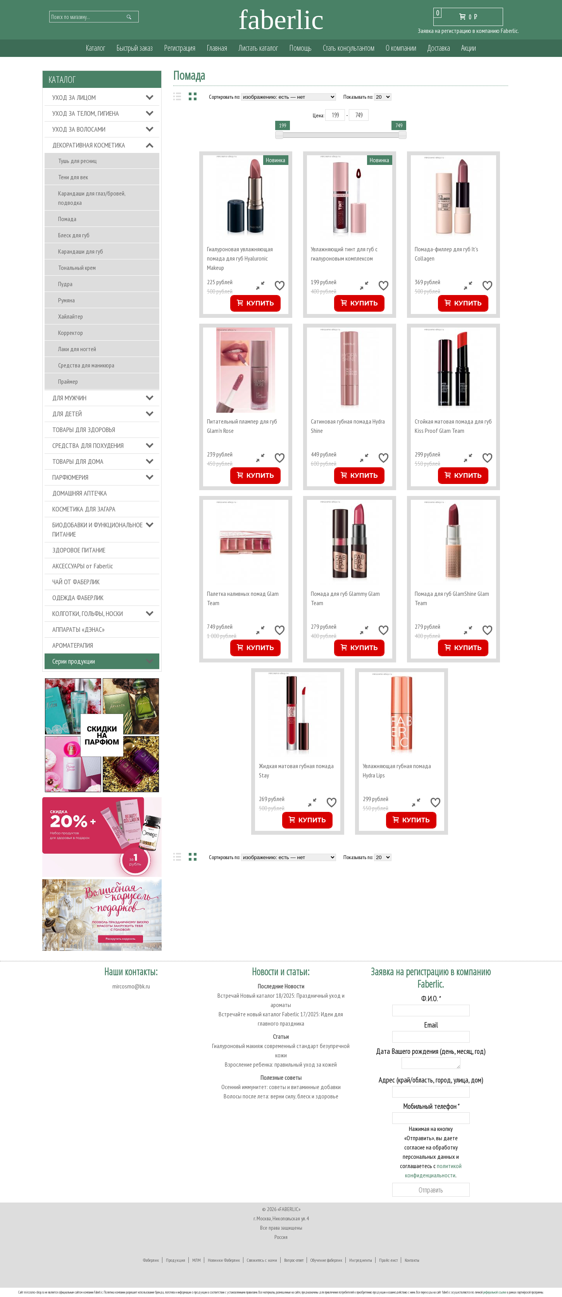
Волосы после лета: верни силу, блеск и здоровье (281, 1096)
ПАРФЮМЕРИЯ (70, 477)
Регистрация (179, 48)
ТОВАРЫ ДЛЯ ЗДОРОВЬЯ (83, 429)
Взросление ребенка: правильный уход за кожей (281, 1064)
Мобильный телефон (431, 1106)
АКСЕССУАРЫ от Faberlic (82, 565)
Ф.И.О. (430, 998)
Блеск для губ (74, 235)
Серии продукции (73, 661)
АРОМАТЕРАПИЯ (72, 645)
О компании (401, 48)
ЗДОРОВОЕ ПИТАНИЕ (78, 550)
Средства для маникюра (86, 365)
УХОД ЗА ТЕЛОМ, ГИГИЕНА (85, 113)
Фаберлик (151, 1260)
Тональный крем (77, 267)
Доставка (439, 48)
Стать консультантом (348, 48)
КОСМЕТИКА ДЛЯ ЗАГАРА (84, 508)
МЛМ (196, 1260)
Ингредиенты (360, 1260)
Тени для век (73, 177)
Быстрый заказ (134, 48)
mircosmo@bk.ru (131, 986)
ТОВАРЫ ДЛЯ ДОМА (77, 461)
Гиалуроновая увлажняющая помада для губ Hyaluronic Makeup (240, 258)
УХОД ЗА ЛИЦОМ (74, 97)
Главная (217, 48)
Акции (468, 48)
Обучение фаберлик (326, 1260)
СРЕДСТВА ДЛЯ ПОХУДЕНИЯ (88, 445)
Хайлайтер (70, 316)
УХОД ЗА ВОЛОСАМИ (78, 129)
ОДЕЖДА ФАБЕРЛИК (77, 597)
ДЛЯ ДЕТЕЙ (67, 413)
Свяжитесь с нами (262, 1260)
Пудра (65, 284)
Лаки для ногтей (77, 349)
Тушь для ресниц (77, 161)
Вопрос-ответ (293, 1260)
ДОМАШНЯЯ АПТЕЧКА (79, 493)
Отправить (431, 1189)
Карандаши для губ (80, 251)
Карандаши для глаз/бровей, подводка (92, 197)
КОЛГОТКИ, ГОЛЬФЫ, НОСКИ (87, 613)
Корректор (70, 332)
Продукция (175, 1260)
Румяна (66, 300)
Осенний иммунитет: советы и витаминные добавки (281, 1087)
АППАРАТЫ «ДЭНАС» (78, 629)
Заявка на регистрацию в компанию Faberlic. (468, 30)
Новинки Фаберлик (224, 1260)
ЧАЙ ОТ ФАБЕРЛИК (76, 581)
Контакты (412, 1260)
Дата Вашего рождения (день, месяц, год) (431, 1051)
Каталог (95, 48)
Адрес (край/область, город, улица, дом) (431, 1079)
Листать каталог (258, 48)
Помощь (300, 48)
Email (431, 1024)
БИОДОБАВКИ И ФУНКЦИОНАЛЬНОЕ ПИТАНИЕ (97, 529)
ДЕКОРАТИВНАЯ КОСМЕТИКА (88, 145)
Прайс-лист (388, 1260)
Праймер (68, 381)
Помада (67, 219)
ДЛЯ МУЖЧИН (69, 397)
